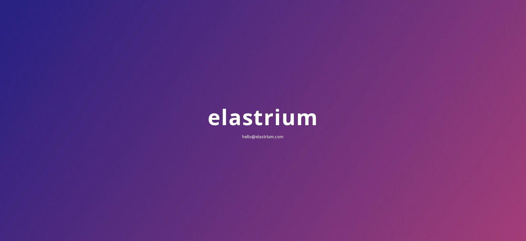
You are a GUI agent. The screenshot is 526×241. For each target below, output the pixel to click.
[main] (263, 120)
